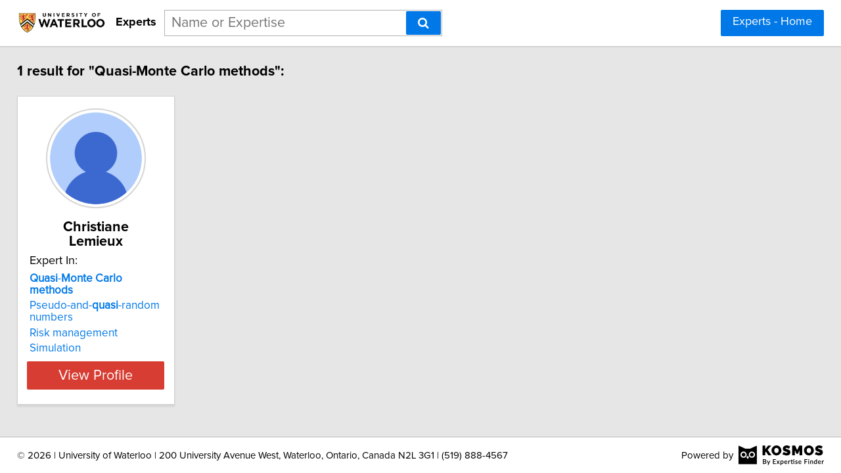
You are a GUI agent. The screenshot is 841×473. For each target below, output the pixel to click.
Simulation (64, 322)
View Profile (122, 349)
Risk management (83, 307)
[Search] (423, 23)
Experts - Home (772, 22)
